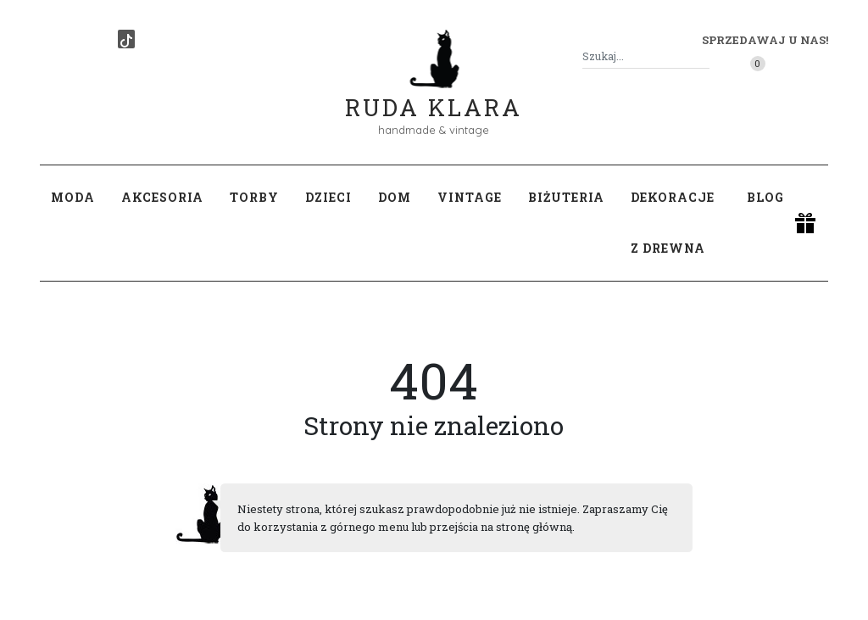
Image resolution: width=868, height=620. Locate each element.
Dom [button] (394, 197)
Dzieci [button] (328, 197)
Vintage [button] (469, 197)
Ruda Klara (433, 93)
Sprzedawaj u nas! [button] (765, 39)
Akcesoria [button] (162, 197)
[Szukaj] (702, 56)
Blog (765, 197)
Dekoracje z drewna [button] (673, 222)
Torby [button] (254, 197)
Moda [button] (73, 197)
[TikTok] (126, 39)
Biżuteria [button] (566, 197)
